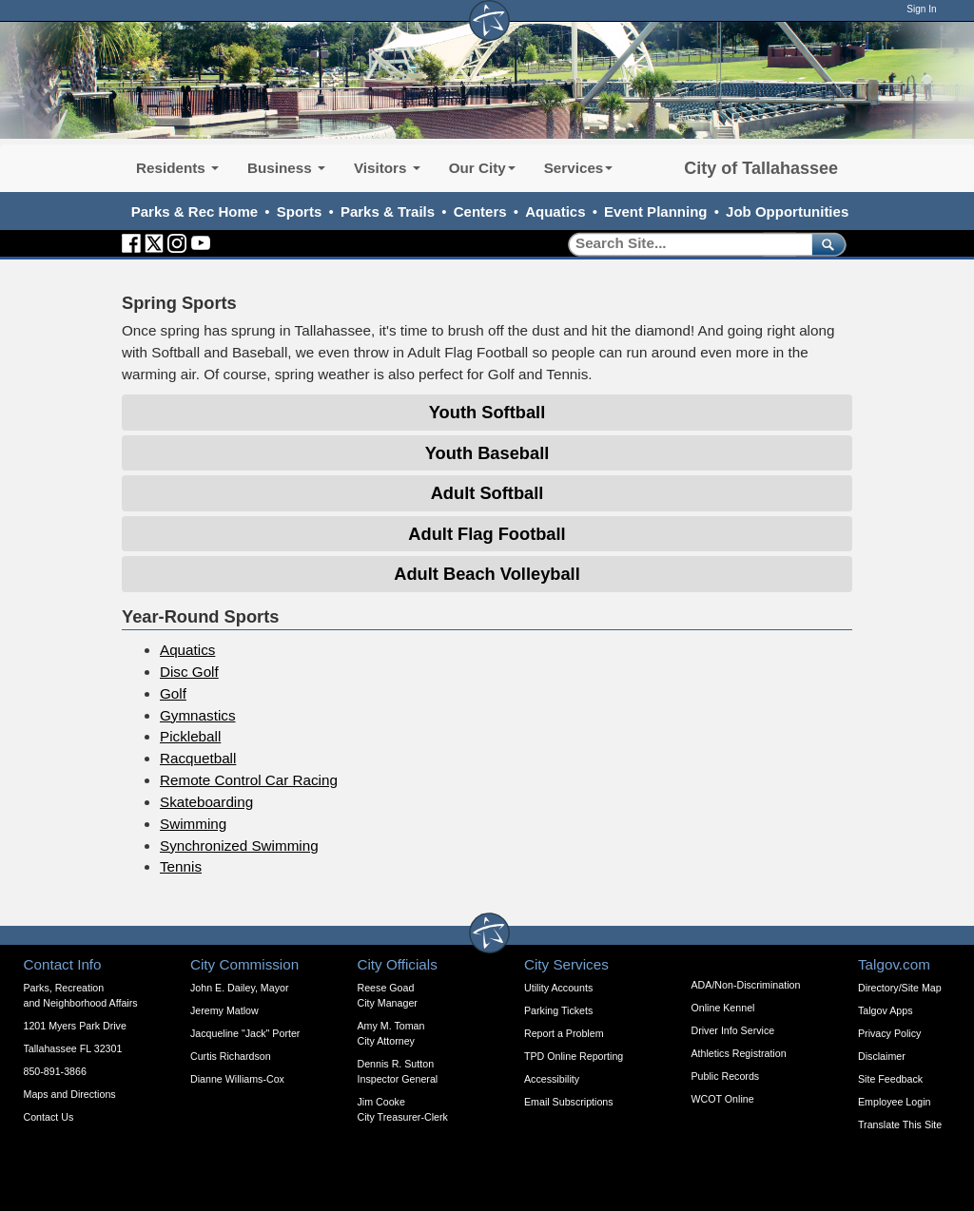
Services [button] (579, 168)
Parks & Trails (388, 211)
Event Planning (655, 211)
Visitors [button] (387, 168)
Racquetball (198, 758)
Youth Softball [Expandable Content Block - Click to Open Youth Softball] (487, 412)
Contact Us (49, 1117)
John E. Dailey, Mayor (239, 987)
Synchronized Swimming (239, 845)
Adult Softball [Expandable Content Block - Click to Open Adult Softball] (487, 493)
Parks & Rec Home (194, 211)
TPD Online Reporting (573, 1056)
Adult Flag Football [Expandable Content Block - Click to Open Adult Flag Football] (486, 534)
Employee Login (894, 1101)
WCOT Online (723, 1099)
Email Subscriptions (569, 1101)
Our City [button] (482, 168)
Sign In (921, 9)
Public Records (726, 1076)
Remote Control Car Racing (249, 780)
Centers (480, 211)
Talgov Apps (885, 1010)
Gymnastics (198, 715)
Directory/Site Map (900, 987)
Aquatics (555, 211)
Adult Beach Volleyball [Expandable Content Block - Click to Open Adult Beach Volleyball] (487, 574)
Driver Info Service (733, 1030)
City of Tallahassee (761, 168)
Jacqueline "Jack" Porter (245, 1033)
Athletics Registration (739, 1053)
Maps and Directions (70, 1094)
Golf (173, 693)
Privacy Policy (889, 1033)
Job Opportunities (787, 211)
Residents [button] (177, 168)
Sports (299, 211)
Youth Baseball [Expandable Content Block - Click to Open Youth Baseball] (487, 453)
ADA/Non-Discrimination (746, 984)
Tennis (181, 866)
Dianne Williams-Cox (237, 1079)
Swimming (193, 824)
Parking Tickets (558, 1010)
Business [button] (286, 168)
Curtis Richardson (230, 1056)
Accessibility (551, 1079)
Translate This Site (900, 1124)
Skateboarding (206, 802)
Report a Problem (564, 1033)
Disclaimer (882, 1056)
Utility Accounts (558, 987)
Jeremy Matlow (224, 1010)
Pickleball (190, 736)
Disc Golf (189, 671)
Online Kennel (723, 1007)
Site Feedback (890, 1079)
